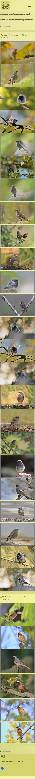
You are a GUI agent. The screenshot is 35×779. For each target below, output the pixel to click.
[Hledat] (32, 5)
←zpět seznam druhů (6, 26)
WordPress (20, 777)
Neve (13, 777)
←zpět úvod (4, 24)
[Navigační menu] (29, 5)
